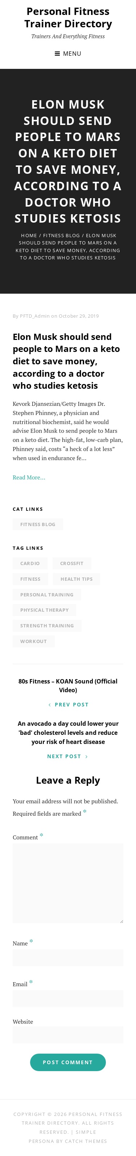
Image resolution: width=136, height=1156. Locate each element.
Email (23, 984)
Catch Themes (86, 1141)
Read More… (29, 477)
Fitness (30, 579)
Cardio (30, 563)
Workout (33, 641)
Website (23, 1022)
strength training (47, 625)
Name (23, 943)
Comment (28, 837)
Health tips (76, 579)
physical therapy (44, 610)
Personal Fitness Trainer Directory (68, 17)
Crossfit (72, 563)
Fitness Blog (61, 235)
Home (29, 235)
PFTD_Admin (35, 316)
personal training (47, 594)
